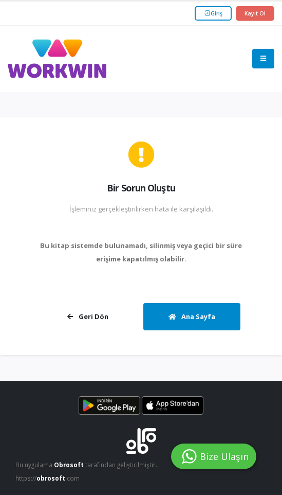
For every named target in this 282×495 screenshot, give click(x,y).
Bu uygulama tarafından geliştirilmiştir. (86, 465)
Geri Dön (87, 316)
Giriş (213, 13)
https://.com (47, 478)
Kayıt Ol (255, 13)
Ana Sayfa (191, 316)
